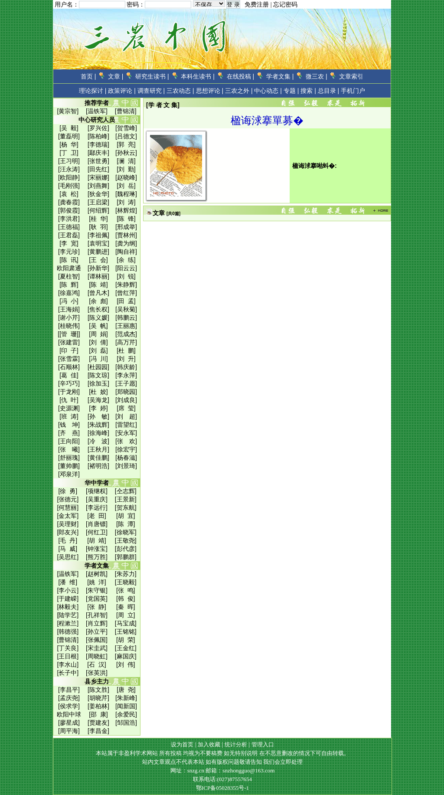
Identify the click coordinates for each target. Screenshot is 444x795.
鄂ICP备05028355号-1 (222, 788)
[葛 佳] (68, 375)
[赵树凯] (97, 573)
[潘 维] (68, 582)
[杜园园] (98, 366)
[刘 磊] (98, 350)
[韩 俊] (125, 598)
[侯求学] (69, 706)
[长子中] (67, 672)
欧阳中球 (69, 714)
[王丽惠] (126, 325)
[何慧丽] (67, 507)
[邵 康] (98, 714)
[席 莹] (126, 408)
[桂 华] (98, 218)
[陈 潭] (125, 523)
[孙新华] (98, 268)
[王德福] (69, 226)
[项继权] (97, 490)
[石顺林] (69, 366)
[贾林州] (126, 235)
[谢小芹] (69, 317)
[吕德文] (126, 136)
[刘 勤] (126, 169)
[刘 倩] (98, 342)
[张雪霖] (69, 358)
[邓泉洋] (69, 474)
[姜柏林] (98, 706)
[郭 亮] (126, 144)
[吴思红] (67, 556)
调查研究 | (151, 90)
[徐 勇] (68, 490)
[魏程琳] (126, 193)
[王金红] (126, 648)
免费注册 (257, 4)
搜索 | (308, 90)
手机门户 (353, 90)
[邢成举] (126, 226)
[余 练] (126, 259)
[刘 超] (126, 416)
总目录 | (329, 90)
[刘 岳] (126, 185)
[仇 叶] (68, 399)
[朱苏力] (126, 573)
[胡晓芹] (98, 697)
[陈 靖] (98, 284)
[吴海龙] (98, 399)
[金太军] (67, 515)
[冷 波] (98, 441)
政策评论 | (122, 90)
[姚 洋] (96, 582)
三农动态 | (180, 90)
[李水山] (67, 664)
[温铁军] (97, 111)
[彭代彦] (126, 548)
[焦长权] (98, 309)
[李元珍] (69, 251)
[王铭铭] (126, 631)
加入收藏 (209, 744)
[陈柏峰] (98, 136)
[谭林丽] (98, 276)
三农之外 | (239, 90)
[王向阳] (69, 441)
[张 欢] (126, 441)
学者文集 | (280, 76)
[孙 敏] (98, 416)
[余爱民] (126, 714)
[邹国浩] (126, 722)
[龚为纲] (126, 243)
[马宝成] (126, 623)
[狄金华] (98, 193)
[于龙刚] (69, 391)
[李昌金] (98, 730)
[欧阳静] (69, 177)
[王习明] (69, 160)
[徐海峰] (98, 432)
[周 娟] (98, 333)
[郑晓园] (126, 391)
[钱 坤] (69, 424)
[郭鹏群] (126, 556)
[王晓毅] (126, 582)
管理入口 (262, 744)
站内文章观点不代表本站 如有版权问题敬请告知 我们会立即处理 (222, 762)
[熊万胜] (97, 556)
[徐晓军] (126, 532)
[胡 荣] (125, 639)
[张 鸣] (125, 590)
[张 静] (96, 606)
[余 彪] (98, 301)
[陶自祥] (126, 251)
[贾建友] (98, 722)
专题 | (291, 90)
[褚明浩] (98, 465)
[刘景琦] (126, 465)
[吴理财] (67, 523)
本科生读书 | (198, 76)
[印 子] (68, 350)
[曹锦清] (126, 111)
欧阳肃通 (69, 268)
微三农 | (316, 76)
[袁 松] (68, 193)
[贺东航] (126, 507)
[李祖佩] (98, 235)
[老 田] (96, 515)
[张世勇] (98, 160)
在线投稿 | (241, 76)
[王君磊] (69, 235)
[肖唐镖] (97, 523)
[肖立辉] (97, 623)
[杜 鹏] (126, 350)
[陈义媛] (98, 317)
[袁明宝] (98, 243)
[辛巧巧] (69, 383)
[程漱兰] (67, 623)
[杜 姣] (98, 391)
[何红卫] (97, 532)
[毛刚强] (69, 185)
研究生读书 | (152, 76)
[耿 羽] (98, 226)
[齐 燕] (69, 432)
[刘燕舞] (98, 185)
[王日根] (67, 656)
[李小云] (67, 590)
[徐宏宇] (126, 449)
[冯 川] (98, 358)
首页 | (88, 76)
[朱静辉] (126, 284)
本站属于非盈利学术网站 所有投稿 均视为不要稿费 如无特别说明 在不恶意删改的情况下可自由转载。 (222, 753)
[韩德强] (67, 631)
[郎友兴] (67, 532)
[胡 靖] (96, 540)
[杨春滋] (126, 457)
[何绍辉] (98, 210)
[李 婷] (98, 408)
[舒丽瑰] (69, 457)
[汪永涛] (69, 169)
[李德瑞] (98, 144)
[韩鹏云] (126, 317)
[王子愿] (126, 383)
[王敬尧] (126, 540)
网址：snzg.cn (188, 770)
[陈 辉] (68, 284)
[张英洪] (97, 672)
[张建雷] (69, 342)
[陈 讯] (68, 259)
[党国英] (97, 598)
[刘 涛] (126, 202)
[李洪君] (69, 218)
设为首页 (182, 744)
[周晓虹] (97, 656)
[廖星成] (69, 722)
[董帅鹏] (69, 465)
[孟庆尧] (69, 697)
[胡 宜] (125, 515)
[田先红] (98, 169)
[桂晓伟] (69, 325)
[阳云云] (126, 268)
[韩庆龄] (126, 366)
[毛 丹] (68, 540)
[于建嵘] (67, 598)
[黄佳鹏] (98, 457)
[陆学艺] (67, 615)
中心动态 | (268, 90)
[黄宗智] (67, 111)
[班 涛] (68, 416)
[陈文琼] (98, 375)
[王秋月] (98, 449)
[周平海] (69, 730)
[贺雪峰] (126, 127)
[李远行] (97, 507)
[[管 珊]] (69, 333)
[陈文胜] (98, 689)
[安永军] (126, 432)
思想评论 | (210, 90)
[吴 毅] (68, 127)
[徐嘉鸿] (69, 292)
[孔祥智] (97, 615)
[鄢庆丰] (98, 152)
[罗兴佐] (98, 127)
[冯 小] (68, 301)
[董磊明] (69, 136)
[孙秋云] (126, 152)
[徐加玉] (98, 383)
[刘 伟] (125, 664)
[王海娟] (69, 309)
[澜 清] (126, 160)
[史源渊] (69, 408)
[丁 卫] (68, 152)
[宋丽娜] (98, 177)
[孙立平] (97, 631)
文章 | (116, 76)
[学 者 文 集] (163, 104)
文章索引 (351, 76)
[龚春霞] (69, 202)
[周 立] (125, 615)
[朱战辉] (98, 424)
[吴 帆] (98, 325)
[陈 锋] (126, 218)
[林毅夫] (67, 606)
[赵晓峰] (126, 177)
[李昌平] (69, 689)
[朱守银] (97, 590)
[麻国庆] (126, 656)
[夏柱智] (69, 276)
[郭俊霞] (69, 210)
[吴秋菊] (126, 309)
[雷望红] (126, 424)
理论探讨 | (93, 90)
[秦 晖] (125, 606)
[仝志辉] (126, 490)
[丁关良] (67, 648)
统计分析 (236, 744)
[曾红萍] (126, 292)
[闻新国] (126, 706)
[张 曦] (69, 449)
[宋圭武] (97, 648)
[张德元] (67, 499)
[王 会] (98, 259)
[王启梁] (98, 202)
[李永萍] (126, 375)
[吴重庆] (97, 499)
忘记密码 (285, 4)
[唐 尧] (126, 689)
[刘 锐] (126, 276)
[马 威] (68, 548)
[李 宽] (68, 243)
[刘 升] (126, 358)
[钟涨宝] (97, 548)
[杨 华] (68, 144)
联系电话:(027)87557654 (222, 779)
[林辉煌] (126, 210)
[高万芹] (126, 342)
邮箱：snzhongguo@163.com (240, 770)
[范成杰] (126, 333)
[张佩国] (97, 639)
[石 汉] (96, 664)
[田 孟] (126, 301)
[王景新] (126, 499)
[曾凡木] (98, 292)
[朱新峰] (126, 697)
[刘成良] (126, 399)
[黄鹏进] (98, 251)
